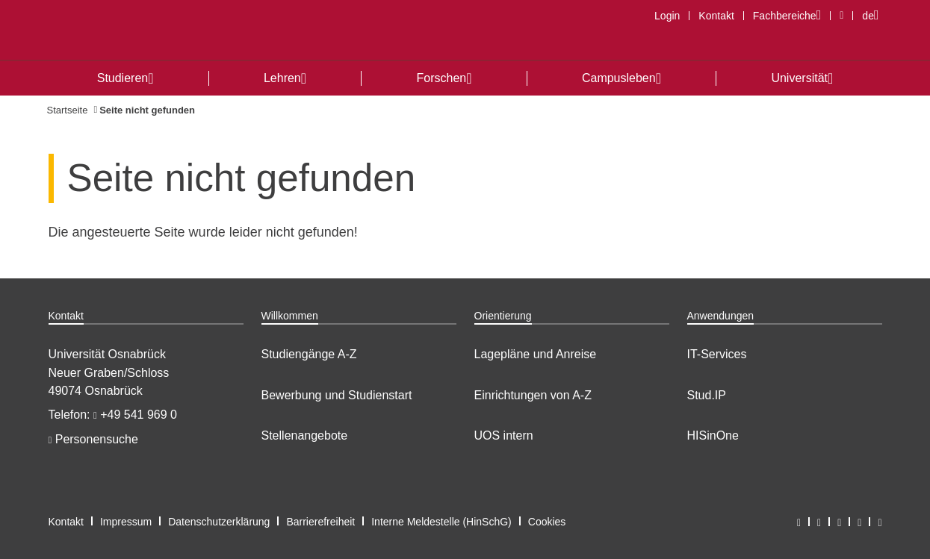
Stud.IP (706, 395)
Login (667, 16)
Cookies (547, 522)
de (874, 15)
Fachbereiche (791, 15)
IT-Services (717, 354)
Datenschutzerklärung (219, 522)
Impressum (126, 522)
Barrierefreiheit (320, 522)
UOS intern (503, 435)
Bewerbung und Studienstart (336, 395)
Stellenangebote (304, 435)
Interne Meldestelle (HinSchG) (441, 522)
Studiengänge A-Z (309, 354)
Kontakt (716, 16)
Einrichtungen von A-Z (533, 395)
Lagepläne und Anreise (535, 354)
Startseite (67, 110)
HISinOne (713, 435)
